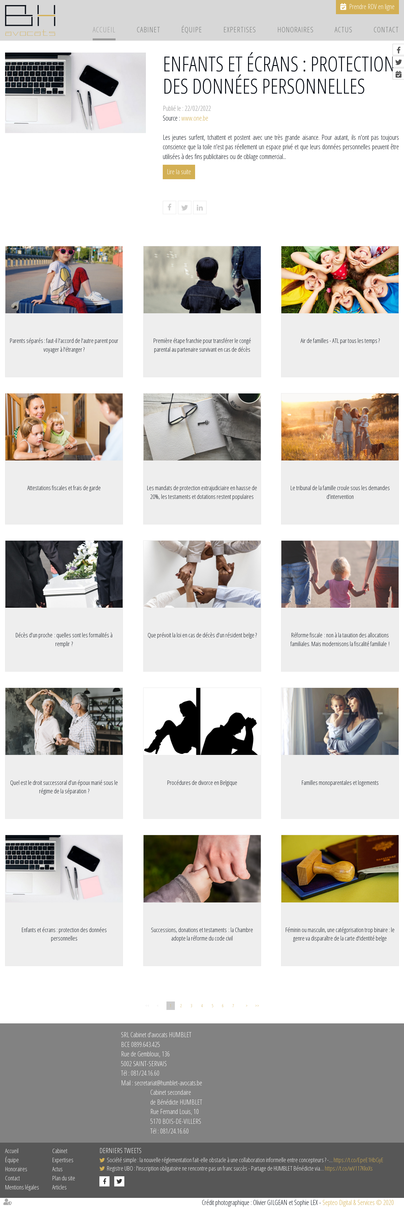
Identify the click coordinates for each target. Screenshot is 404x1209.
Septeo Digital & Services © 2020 (358, 1204)
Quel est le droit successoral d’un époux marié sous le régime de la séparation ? (64, 787)
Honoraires (295, 30)
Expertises (239, 30)
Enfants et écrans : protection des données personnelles (64, 935)
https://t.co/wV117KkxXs (349, 1170)
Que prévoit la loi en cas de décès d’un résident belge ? (202, 636)
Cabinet (148, 30)
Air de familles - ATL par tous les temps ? (340, 341)
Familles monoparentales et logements (340, 783)
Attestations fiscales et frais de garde (64, 488)
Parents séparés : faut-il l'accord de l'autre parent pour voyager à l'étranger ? (64, 345)
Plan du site (63, 1180)
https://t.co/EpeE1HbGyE (358, 1161)
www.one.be (194, 118)
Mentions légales (22, 1189)
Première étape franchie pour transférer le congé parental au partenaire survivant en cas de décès (202, 345)
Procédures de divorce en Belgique (202, 783)
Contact (386, 30)
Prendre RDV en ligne (372, 6)
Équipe (191, 30)
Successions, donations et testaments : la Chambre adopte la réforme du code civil (202, 935)
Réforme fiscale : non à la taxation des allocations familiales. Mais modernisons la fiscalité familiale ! (340, 640)
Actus (343, 30)
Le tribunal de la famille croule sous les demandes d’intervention (340, 492)
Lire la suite (179, 171)
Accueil (104, 30)
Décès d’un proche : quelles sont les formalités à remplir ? (64, 640)
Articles (59, 1189)
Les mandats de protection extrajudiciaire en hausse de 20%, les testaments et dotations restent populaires (202, 492)
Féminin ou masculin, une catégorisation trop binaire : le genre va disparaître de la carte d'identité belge (340, 935)
